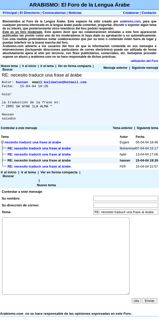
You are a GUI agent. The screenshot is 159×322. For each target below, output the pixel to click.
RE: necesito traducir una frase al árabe (39, 153)
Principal (10, 13)
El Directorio (30, 13)
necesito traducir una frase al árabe (33, 147)
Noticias (75, 13)
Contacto (149, 13)
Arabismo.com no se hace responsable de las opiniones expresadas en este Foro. (79, 248)
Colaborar (131, 13)
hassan (22, 82)
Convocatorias (54, 13)
